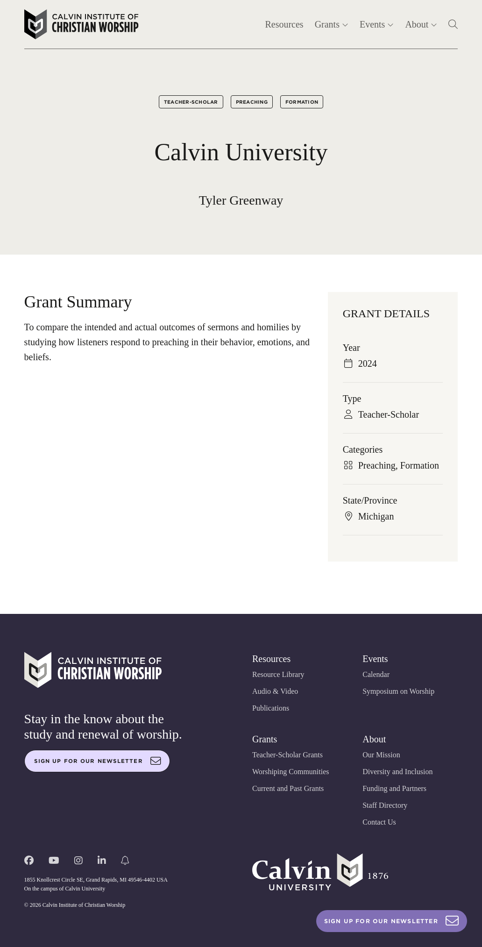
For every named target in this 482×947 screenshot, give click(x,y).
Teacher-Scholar (191, 102)
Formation (301, 102)
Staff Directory (384, 805)
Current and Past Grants (288, 788)
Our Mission (381, 755)
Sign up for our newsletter (97, 761)
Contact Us (379, 822)
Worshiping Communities (290, 772)
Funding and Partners (394, 788)
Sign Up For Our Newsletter (391, 921)
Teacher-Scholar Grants (287, 755)
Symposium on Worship (398, 691)
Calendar (376, 674)
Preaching (252, 102)
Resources (284, 24)
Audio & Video (275, 691)
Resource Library (278, 674)
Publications (270, 708)
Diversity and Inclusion (397, 772)
